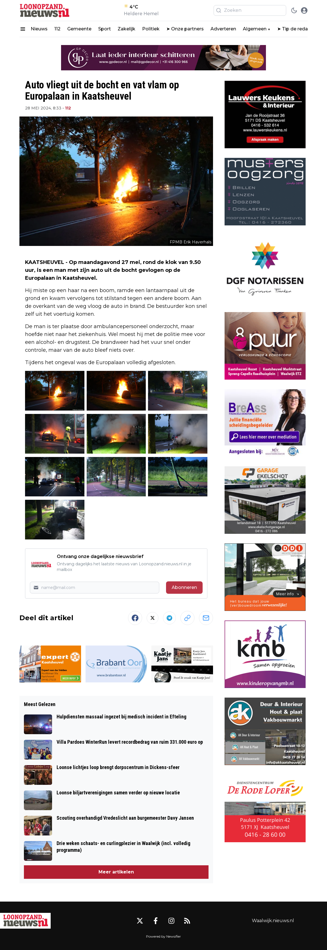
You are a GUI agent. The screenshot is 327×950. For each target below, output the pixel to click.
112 (57, 29)
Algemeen (254, 29)
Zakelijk (126, 29)
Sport (104, 29)
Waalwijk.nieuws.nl (273, 920)
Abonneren (184, 587)
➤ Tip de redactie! (297, 29)
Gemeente (79, 29)
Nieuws (39, 29)
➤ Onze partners (185, 29)
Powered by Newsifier (163, 936)
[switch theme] (294, 10)
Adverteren (223, 29)
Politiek (151, 29)
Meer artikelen (116, 872)
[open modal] (304, 10)
